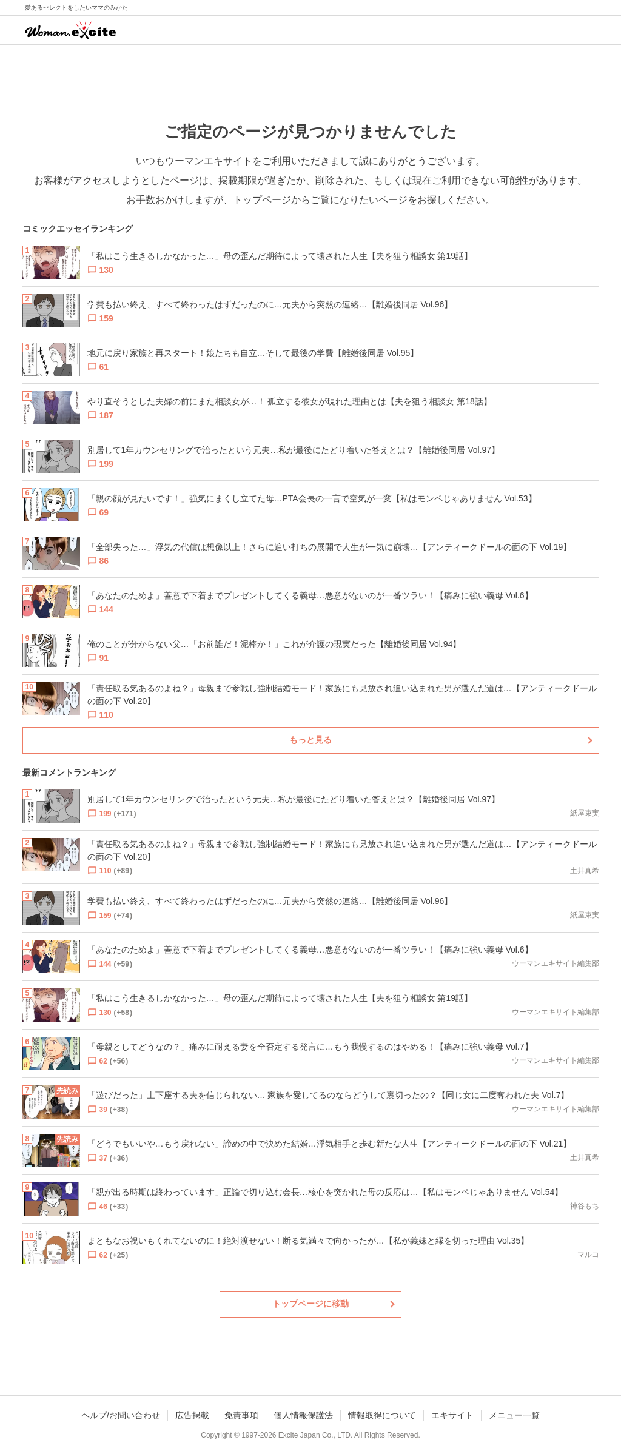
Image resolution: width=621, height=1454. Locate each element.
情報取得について (382, 1415)
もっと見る (310, 740)
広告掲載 (192, 1415)
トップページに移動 (310, 1303)
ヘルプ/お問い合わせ (120, 1415)
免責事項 (241, 1415)
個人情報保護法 (303, 1415)
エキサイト (452, 1415)
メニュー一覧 (514, 1415)
